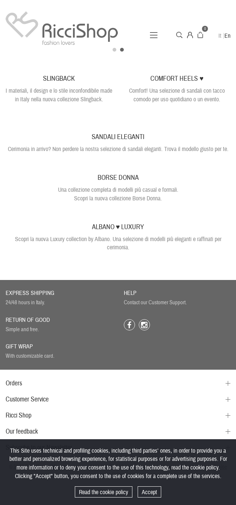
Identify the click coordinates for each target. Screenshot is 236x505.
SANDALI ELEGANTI (118, 137)
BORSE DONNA (118, 177)
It (219, 36)
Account (190, 35)
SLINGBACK (59, 78)
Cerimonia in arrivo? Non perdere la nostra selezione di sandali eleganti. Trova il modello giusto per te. (118, 149)
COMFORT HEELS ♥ (176, 78)
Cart (200, 35)
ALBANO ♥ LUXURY (118, 227)
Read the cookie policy (103, 492)
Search (179, 35)
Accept (149, 492)
